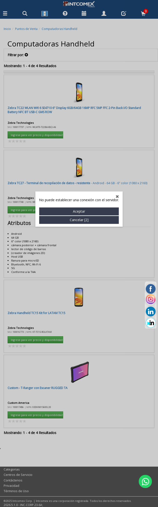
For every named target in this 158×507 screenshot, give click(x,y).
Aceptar (79, 158)
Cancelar (79, 167)
